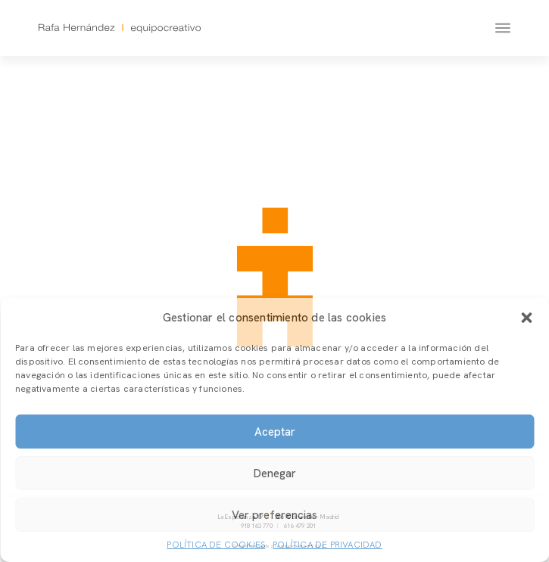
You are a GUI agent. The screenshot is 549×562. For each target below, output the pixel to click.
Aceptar (274, 431)
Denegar (275, 473)
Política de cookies (216, 545)
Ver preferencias (274, 515)
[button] (526, 317)
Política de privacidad (327, 545)
